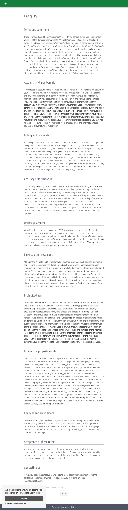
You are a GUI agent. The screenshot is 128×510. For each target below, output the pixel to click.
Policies (55, 507)
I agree (24, 498)
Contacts (65, 507)
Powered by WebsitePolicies (15, 503)
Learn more (35, 492)
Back (64, 493)
